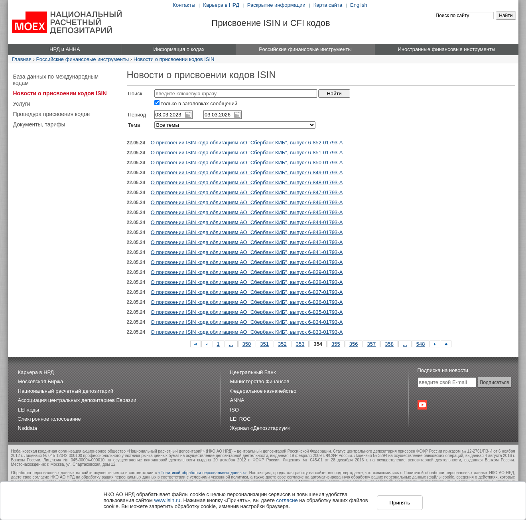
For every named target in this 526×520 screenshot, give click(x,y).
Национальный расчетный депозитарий (65, 391)
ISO (234, 410)
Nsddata (27, 428)
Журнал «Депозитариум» (260, 428)
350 (246, 344)
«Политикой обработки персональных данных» (202, 473)
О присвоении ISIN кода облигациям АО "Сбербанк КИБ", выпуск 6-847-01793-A (247, 192)
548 (420, 344)
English (358, 5)
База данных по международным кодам (56, 79)
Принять (399, 503)
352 (282, 344)
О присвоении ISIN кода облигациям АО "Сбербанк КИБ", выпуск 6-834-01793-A (247, 322)
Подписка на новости (443, 370)
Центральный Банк (253, 372)
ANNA (237, 400)
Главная (22, 59)
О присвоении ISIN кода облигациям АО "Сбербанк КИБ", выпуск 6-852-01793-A (247, 143)
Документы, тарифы (39, 124)
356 (353, 344)
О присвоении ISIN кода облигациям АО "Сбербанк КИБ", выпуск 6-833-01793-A (247, 332)
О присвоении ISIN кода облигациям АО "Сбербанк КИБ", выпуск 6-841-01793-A (247, 252)
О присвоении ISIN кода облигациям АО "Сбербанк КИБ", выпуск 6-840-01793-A (247, 262)
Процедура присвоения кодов (51, 114)
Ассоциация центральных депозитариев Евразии (77, 400)
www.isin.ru (167, 500)
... (231, 344)
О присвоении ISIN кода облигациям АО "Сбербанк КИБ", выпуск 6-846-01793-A (247, 202)
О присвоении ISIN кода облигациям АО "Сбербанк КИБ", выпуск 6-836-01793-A (247, 302)
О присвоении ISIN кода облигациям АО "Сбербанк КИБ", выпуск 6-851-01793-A (247, 153)
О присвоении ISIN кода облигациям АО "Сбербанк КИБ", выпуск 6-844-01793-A (247, 222)
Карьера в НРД (221, 5)
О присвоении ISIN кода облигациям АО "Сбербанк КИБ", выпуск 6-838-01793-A (247, 282)
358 (389, 344)
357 (371, 344)
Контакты (184, 5)
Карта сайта (327, 5)
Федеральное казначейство (263, 391)
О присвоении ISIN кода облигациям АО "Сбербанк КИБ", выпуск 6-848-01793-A (247, 182)
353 (300, 344)
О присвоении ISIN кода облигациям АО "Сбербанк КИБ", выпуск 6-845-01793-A (247, 212)
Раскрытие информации (276, 5)
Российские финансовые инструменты (82, 59)
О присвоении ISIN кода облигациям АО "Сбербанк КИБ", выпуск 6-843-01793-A (247, 232)
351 (264, 344)
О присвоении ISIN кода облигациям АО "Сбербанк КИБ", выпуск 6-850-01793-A (247, 162)
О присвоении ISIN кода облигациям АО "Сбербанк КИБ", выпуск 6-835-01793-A (247, 312)
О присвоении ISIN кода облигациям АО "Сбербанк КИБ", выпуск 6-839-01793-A (247, 272)
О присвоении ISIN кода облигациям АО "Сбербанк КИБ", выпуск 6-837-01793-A (247, 292)
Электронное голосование (49, 419)
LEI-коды (28, 410)
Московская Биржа (40, 381)
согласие (287, 500)
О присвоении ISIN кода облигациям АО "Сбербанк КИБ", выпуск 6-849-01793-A (247, 172)
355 (335, 344)
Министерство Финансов (260, 381)
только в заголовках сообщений (196, 103)
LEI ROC (240, 419)
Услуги (21, 103)
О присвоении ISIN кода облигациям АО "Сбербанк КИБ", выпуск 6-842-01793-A (247, 242)
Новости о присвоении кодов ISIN (174, 59)
